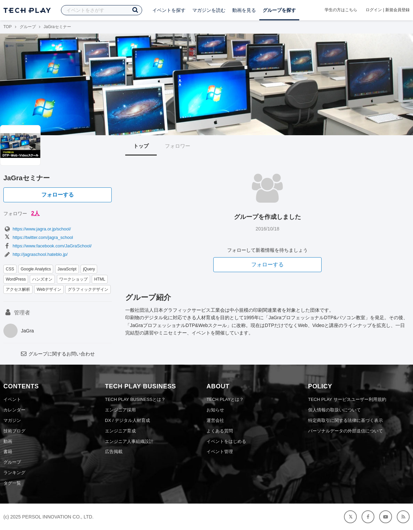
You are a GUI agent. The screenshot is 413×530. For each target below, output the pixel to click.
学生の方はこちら (341, 9)
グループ (28, 26)
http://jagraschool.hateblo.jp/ (35, 254)
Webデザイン (49, 289)
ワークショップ (73, 279)
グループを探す (279, 10)
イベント (12, 399)
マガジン (12, 420)
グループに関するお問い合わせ (57, 353)
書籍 (7, 451)
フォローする (57, 195)
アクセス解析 (18, 289)
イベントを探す (169, 10)
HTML (99, 279)
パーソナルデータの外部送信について (345, 430)
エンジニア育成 (120, 430)
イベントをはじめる (226, 441)
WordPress (16, 279)
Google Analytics (36, 269)
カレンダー (14, 409)
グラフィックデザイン (88, 289)
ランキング (14, 472)
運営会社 (215, 420)
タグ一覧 (12, 483)
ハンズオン (42, 279)
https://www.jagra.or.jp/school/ (37, 228)
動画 (7, 441)
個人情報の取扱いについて (334, 409)
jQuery (89, 269)
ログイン (374, 9)
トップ (141, 146)
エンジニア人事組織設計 (129, 441)
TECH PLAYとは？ (225, 399)
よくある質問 (219, 430)
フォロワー (177, 146)
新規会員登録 (397, 9)
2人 (35, 213)
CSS (10, 269)
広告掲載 (114, 451)
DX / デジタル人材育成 (127, 420)
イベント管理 (219, 451)
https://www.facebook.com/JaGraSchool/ (47, 245)
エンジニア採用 (120, 409)
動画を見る (244, 10)
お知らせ (215, 409)
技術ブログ (14, 430)
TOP (7, 26)
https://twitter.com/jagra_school (38, 237)
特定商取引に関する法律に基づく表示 (345, 420)
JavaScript (67, 269)
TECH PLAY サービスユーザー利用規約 (347, 399)
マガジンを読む (208, 10)
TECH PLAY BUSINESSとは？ (135, 399)
